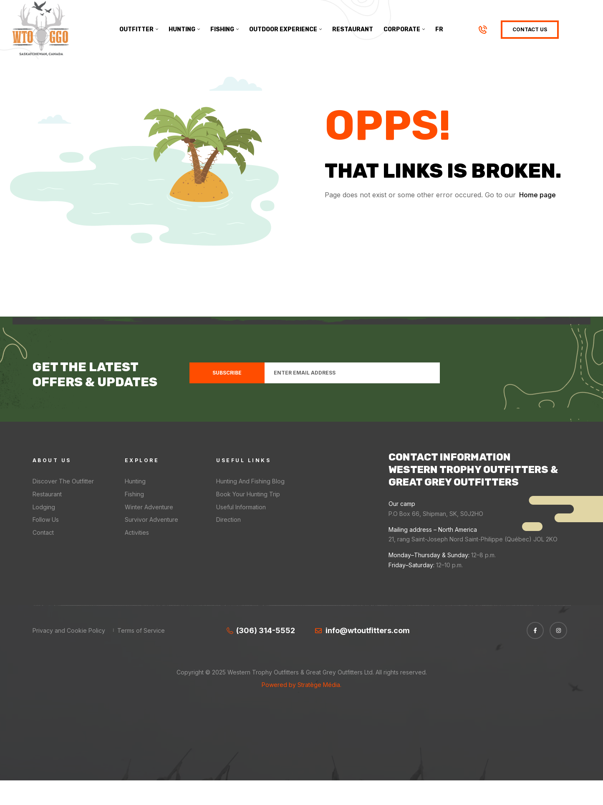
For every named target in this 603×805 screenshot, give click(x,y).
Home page (537, 219)
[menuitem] (439, 29)
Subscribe (227, 397)
